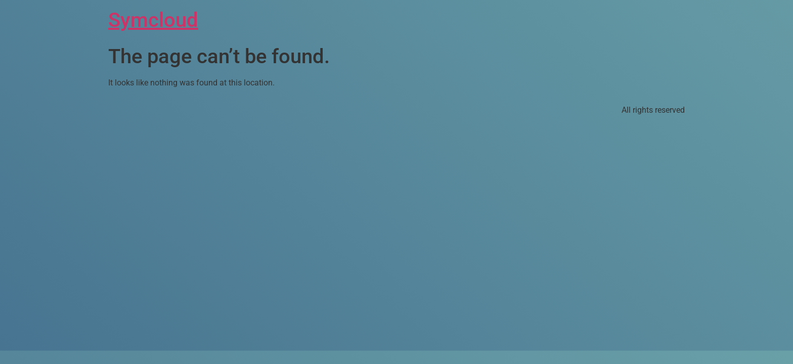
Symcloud (153, 20)
